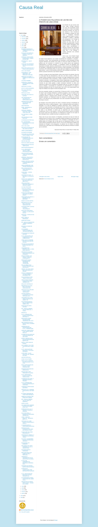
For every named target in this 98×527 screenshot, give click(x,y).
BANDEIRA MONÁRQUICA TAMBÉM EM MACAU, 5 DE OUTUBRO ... (27, 50)
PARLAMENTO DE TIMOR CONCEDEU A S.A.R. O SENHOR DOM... (26, 447)
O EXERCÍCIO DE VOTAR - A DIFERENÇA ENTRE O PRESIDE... (27, 379)
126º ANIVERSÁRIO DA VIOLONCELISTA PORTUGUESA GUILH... (27, 98)
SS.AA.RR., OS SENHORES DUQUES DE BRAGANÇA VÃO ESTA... (27, 440)
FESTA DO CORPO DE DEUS (27, 142)
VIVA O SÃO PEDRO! (25, 70)
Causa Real (31, 7)
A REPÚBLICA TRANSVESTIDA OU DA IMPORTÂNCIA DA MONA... (27, 457)
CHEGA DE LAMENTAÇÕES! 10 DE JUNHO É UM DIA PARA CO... (27, 331)
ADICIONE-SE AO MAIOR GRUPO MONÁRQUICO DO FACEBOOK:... (27, 253)
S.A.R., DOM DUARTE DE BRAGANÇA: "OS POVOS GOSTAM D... (27, 350)
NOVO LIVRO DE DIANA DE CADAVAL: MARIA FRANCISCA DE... (27, 366)
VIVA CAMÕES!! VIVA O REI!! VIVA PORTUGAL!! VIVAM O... (27, 346)
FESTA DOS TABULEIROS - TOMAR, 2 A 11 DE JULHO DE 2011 (27, 211)
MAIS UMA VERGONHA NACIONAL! (26, 90)
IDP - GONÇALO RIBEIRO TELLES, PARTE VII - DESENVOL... (26, 400)
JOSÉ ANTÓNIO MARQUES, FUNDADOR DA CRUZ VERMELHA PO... (27, 281)
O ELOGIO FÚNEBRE (26, 80)
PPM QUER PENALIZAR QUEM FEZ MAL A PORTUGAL (26, 454)
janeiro (23, 493)
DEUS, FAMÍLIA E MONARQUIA (25, 218)
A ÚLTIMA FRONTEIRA (26, 187)
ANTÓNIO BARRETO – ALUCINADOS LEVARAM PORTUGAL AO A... (27, 295)
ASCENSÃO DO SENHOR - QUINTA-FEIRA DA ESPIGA (27, 466)
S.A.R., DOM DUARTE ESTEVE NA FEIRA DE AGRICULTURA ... (26, 375)
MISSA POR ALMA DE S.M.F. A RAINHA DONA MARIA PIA (27, 68)
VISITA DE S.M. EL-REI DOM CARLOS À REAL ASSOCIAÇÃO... (27, 291)
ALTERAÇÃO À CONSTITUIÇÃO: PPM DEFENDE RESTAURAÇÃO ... (27, 470)
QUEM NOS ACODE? (25, 220)
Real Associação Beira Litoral (27, 510)
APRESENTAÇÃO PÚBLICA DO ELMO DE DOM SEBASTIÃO (27, 102)
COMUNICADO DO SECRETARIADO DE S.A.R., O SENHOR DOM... (27, 327)
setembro (24, 42)
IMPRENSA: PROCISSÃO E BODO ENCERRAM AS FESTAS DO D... (27, 158)
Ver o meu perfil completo (24, 512)
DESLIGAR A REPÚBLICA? (27, 284)
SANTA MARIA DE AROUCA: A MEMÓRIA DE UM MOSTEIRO (27, 198)
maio (23, 486)
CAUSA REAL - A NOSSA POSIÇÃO (26, 173)
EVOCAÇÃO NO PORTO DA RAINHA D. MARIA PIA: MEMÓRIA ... (27, 54)
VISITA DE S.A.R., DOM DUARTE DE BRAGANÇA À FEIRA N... (27, 422)
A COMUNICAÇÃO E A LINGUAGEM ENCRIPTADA (27, 426)
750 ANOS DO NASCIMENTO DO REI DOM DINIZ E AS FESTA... (27, 245)
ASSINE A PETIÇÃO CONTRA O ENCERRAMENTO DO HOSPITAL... (27, 162)
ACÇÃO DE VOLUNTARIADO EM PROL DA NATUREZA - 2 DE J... (27, 65)
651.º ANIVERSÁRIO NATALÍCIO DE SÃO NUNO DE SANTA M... (27, 123)
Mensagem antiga (74, 176)
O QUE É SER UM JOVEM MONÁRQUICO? (27, 433)
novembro (24, 38)
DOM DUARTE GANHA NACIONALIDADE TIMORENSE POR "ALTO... (27, 319)
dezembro (24, 36)
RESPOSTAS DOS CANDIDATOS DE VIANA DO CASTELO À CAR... (27, 429)
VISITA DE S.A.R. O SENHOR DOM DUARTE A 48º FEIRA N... (27, 390)
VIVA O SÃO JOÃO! (25, 125)
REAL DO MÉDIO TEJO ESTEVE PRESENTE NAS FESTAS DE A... (27, 266)
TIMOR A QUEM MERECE (26, 130)
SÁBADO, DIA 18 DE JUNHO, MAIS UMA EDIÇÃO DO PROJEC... (27, 270)
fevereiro (23, 491)
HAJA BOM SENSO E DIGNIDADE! (25, 450)
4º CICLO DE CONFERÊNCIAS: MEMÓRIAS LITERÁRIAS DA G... (27, 462)
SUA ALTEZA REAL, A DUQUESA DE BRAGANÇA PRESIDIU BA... (27, 414)
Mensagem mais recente (44, 176)
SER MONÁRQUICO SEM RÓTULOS (26, 118)
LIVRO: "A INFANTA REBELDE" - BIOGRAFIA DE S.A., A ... (27, 418)
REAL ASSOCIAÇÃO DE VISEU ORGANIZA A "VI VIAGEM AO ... (27, 169)
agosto (23, 44)
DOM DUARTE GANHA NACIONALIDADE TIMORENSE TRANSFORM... (26, 262)
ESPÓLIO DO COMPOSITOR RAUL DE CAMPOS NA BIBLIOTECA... (27, 180)
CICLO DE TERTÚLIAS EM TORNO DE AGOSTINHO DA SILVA (27, 154)
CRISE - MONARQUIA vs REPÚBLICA (26, 108)
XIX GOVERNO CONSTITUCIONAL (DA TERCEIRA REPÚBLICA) (27, 230)
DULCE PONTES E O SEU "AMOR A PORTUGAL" (27, 278)
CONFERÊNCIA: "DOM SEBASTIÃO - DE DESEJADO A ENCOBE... (27, 73)
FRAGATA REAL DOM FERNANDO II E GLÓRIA (27, 372)
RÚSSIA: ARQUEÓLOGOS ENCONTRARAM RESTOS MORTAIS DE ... (27, 339)
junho (23, 47)
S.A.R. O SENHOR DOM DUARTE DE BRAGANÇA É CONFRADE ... (27, 383)
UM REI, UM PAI (24, 403)
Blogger (56, 520)
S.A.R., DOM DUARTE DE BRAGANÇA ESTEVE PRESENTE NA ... (26, 475)
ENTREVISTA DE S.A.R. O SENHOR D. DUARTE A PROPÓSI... (26, 410)
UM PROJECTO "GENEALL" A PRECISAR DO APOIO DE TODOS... (27, 436)
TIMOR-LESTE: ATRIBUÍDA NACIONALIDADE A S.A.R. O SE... (27, 362)
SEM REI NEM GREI (25, 141)
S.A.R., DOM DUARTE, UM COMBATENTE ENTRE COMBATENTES (27, 237)
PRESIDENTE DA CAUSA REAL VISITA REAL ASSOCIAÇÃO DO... (26, 203)
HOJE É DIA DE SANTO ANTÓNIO (26, 306)
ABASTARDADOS (25, 105)
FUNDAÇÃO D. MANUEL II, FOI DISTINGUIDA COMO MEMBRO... (27, 83)
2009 (22, 497)
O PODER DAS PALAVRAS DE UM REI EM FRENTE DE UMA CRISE (27, 335)
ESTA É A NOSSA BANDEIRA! (27, 88)
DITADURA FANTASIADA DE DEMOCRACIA (27, 369)
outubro (23, 40)
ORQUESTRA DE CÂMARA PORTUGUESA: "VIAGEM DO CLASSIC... (27, 483)
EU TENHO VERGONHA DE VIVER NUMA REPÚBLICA (27, 394)
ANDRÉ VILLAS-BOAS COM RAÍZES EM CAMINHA (27, 397)
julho (23, 45)
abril (23, 488)
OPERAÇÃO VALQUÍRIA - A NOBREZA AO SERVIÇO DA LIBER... (27, 77)
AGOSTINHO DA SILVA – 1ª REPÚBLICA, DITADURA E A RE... (27, 176)
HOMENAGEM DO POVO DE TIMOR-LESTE (27, 145)
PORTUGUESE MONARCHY (27, 147)
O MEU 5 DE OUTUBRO (26, 359)
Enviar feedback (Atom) (49, 178)
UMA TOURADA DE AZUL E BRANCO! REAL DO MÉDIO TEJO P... (27, 323)
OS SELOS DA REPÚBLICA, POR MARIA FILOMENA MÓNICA (27, 194)
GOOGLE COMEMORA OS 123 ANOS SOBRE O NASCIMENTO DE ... (27, 274)
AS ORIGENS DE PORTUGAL (27, 120)
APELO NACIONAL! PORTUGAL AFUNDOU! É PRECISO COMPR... (27, 184)
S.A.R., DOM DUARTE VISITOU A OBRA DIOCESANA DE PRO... (26, 150)
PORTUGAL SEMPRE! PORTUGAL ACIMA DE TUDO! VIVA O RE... (26, 111)
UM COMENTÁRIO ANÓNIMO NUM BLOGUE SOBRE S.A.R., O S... (27, 406)
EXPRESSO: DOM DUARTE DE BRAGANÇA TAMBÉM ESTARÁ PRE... (27, 58)
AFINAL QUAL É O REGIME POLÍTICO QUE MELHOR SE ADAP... (27, 241)
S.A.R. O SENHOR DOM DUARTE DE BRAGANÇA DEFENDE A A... (27, 315)
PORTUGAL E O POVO (26, 86)
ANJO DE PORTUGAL (26, 357)
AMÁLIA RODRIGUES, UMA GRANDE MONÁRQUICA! (27, 166)
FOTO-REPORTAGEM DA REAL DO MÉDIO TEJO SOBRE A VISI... (26, 303)
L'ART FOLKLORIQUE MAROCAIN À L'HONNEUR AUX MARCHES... (27, 190)
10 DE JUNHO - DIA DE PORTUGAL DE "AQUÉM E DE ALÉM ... (27, 354)
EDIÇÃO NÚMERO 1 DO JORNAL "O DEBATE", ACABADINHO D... (26, 257)
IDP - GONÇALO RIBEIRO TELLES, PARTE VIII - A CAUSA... (26, 309)
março (23, 489)
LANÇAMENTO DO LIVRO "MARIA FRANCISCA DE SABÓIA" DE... (27, 299)
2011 (22, 35)
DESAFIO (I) (24, 312)
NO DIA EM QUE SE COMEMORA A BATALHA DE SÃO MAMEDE (27, 138)
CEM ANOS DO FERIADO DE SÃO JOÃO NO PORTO (27, 128)
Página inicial (60, 176)
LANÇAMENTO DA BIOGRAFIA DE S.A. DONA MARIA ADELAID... (27, 249)
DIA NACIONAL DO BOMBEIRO (25, 443)
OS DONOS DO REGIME (26, 132)
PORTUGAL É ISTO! (25, 92)
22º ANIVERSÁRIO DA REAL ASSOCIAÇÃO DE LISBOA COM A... (27, 479)
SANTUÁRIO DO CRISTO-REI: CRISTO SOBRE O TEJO (27, 135)
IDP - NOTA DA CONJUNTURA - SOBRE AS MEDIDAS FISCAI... (27, 223)
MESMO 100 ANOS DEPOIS (27, 200)
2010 (22, 495)
